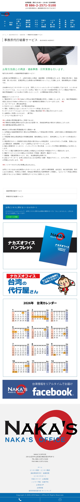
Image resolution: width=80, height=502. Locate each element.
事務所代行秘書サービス (14, 196)
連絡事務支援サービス (14, 191)
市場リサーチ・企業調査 (43, 24)
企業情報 (65, 24)
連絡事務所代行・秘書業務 (28, 24)
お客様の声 (60, 24)
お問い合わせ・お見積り (72, 24)
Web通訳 (11, 23)
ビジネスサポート (36, 24)
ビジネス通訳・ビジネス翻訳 (18, 24)
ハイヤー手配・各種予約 (52, 24)
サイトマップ (46, 491)
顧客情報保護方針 (35, 491)
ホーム (5, 23)
